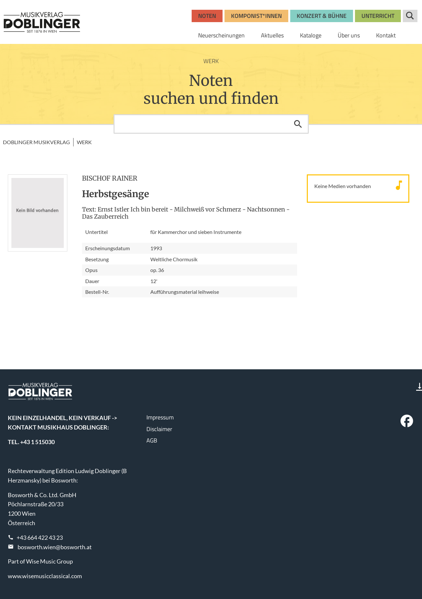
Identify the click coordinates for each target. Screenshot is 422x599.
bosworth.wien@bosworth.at (55, 547)
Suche (410, 16)
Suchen (298, 124)
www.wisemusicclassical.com (45, 575)
